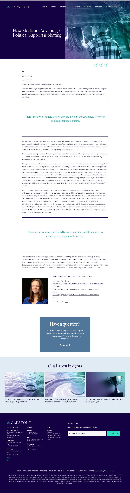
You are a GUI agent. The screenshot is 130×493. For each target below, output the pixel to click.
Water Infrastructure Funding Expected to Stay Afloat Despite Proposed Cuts (22, 400)
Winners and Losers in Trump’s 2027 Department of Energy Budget (104, 400)
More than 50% (27, 190)
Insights (87, 7)
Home (45, 7)
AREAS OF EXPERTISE (30, 471)
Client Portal (111, 7)
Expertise (64, 7)
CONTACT (61, 471)
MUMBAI (49, 430)
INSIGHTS (52, 471)
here (66, 302)
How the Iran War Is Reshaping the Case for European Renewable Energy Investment (61, 400)
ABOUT (18, 471)
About (53, 7)
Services (76, 7)
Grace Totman (28, 84)
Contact (98, 7)
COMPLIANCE (82, 471)
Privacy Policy (109, 471)
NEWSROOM (71, 471)
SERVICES (43, 471)
